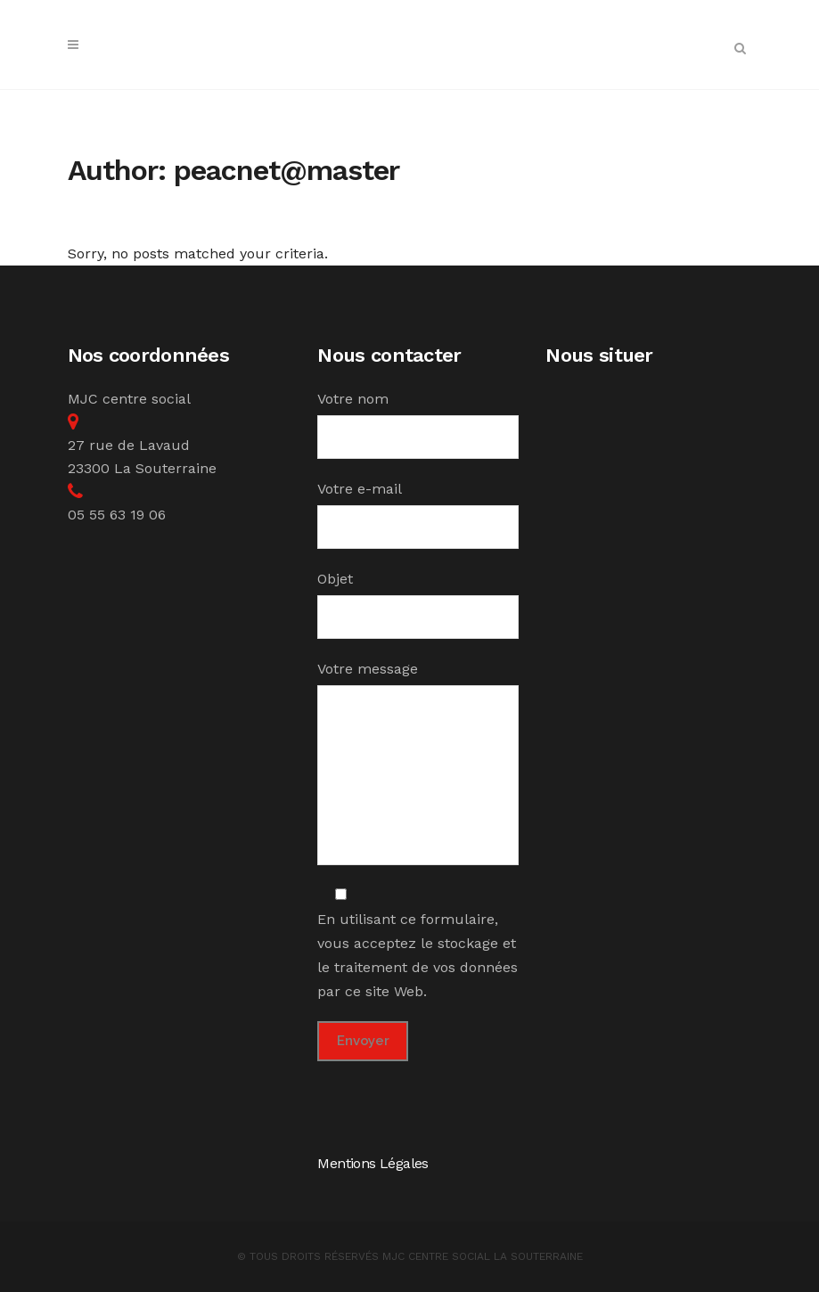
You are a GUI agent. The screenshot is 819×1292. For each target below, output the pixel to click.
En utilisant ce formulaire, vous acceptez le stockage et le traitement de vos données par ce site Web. (417, 943)
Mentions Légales (372, 1163)
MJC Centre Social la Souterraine (482, 1256)
